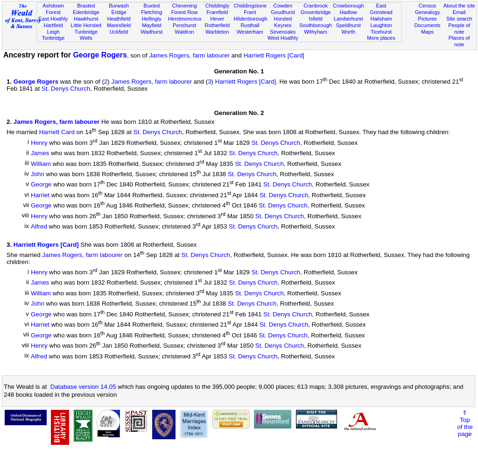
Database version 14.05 (83, 386)
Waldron (184, 32)
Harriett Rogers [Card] (274, 55)
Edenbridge (86, 12)
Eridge (119, 12)
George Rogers (100, 55)
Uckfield (119, 32)
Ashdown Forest (53, 9)
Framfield (217, 12)
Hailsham (381, 18)
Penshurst (184, 25)
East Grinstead (381, 9)
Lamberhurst (348, 18)
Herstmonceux (185, 18)
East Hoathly (53, 18)
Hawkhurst (86, 18)
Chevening (184, 5)
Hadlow (348, 12)
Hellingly (152, 18)
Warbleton (217, 32)
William (41, 163)
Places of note (459, 41)
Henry (39, 142)
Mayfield (151, 25)
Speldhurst (348, 25)
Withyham (315, 32)
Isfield (316, 18)
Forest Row (184, 12)
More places (381, 38)
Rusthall (250, 25)
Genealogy (427, 12)
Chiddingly (217, 5)
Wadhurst (151, 32)
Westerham (250, 32)
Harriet (40, 195)
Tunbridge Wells (86, 35)
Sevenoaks (282, 32)
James (40, 153)
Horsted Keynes (283, 22)
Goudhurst (283, 12)
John (37, 174)
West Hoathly (282, 38)
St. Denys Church (66, 88)
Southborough (315, 25)
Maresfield (119, 25)
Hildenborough (250, 18)
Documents (427, 25)
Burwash (119, 5)
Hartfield (53, 25)
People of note (459, 28)
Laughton (381, 25)
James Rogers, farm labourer (189, 55)
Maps (427, 32)
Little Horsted (86, 25)
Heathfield (119, 18)
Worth (348, 32)
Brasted (86, 5)
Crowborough (348, 5)
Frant (250, 12)
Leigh (53, 32)
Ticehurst (381, 32)
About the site (459, 5)
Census (427, 5)
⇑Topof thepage (464, 423)
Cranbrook (315, 5)
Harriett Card (57, 132)
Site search (459, 18)
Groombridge (316, 12)
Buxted (152, 5)
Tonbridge (53, 38)
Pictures (427, 18)
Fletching (151, 12)
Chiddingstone (250, 5)
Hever (218, 18)
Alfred (39, 226)
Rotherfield (217, 25)
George (41, 184)
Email (459, 12)
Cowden (282, 5)
